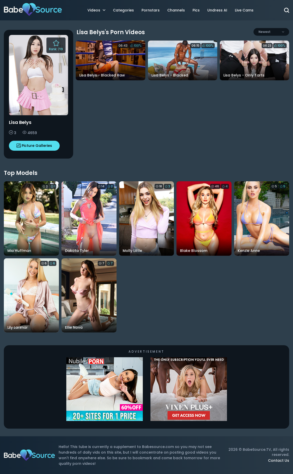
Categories (123, 10)
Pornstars (151, 10)
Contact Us (278, 460)
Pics (196, 10)
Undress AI (217, 10)
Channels (176, 10)
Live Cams (244, 10)
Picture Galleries (34, 145)
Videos (96, 10)
